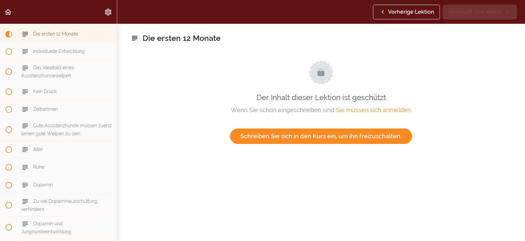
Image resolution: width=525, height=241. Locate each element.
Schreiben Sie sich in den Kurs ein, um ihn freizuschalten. (321, 136)
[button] (8, 12)
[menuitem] (108, 12)
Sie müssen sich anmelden (373, 109)
